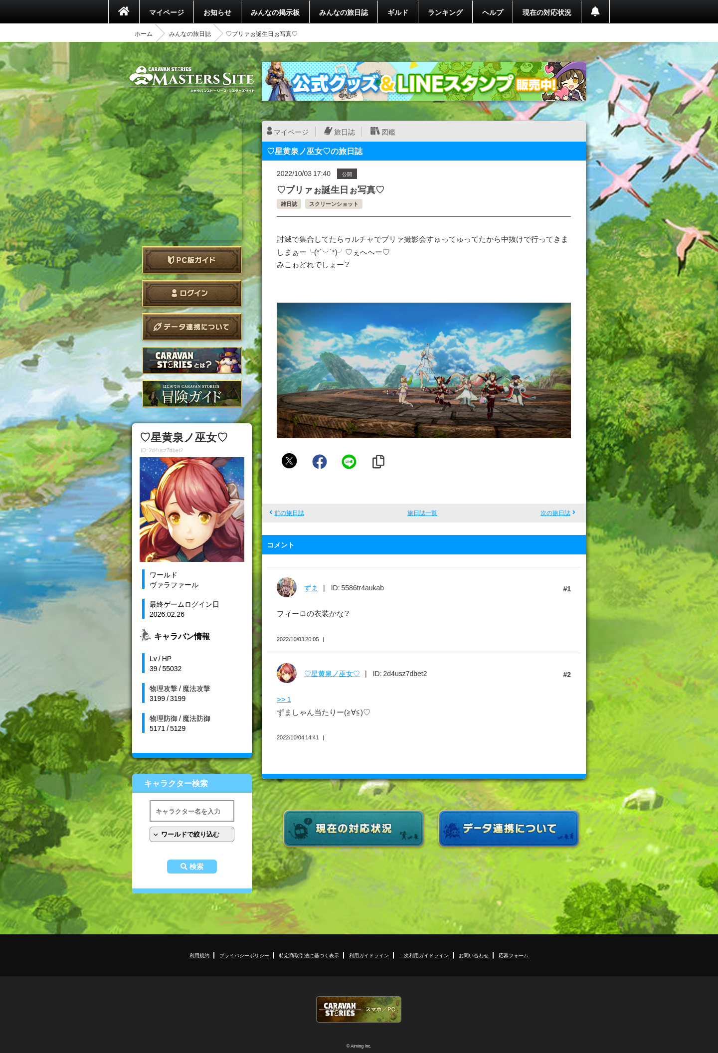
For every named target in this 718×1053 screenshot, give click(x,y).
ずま (311, 587)
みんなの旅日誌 (343, 12)
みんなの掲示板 (275, 12)
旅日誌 (344, 132)
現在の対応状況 (547, 12)
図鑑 (388, 132)
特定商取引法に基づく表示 (309, 955)
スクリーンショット (334, 203)
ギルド (397, 12)
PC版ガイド (192, 260)
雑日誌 (289, 203)
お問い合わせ (474, 955)
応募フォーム (514, 955)
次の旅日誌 (555, 512)
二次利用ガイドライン (424, 955)
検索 (196, 866)
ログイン (192, 293)
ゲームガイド (192, 393)
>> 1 (284, 699)
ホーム (144, 33)
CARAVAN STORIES (359, 1009)
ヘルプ (492, 12)
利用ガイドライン (369, 955)
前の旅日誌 (289, 512)
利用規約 (199, 955)
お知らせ (217, 12)
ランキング (445, 12)
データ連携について (192, 327)
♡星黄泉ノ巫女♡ (332, 673)
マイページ (166, 12)
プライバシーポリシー (244, 955)
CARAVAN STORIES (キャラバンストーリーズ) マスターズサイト (192, 79)
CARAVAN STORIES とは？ (192, 360)
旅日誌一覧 (422, 512)
